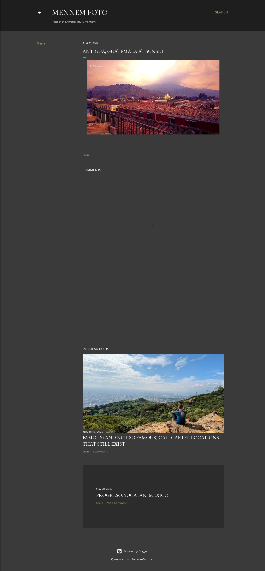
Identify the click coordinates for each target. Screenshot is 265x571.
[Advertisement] (153, 308)
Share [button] (41, 43)
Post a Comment (116, 502)
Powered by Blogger (132, 551)
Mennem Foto (80, 12)
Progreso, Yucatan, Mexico (132, 495)
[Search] (221, 12)
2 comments (100, 451)
